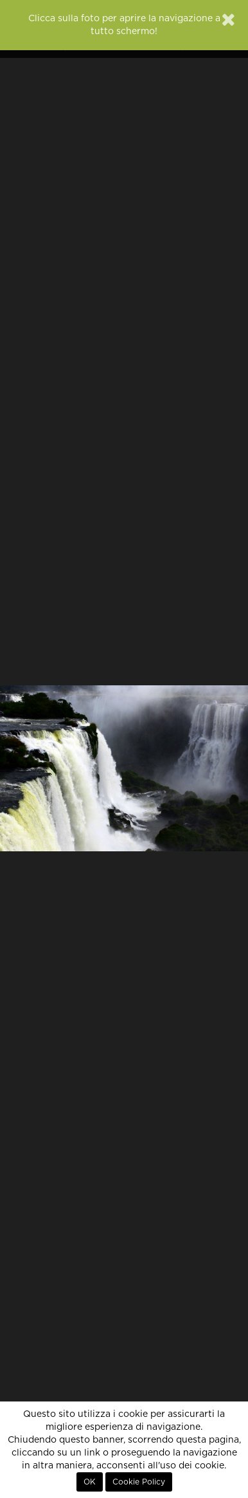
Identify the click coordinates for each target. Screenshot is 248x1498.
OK (90, 1482)
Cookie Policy (138, 1482)
